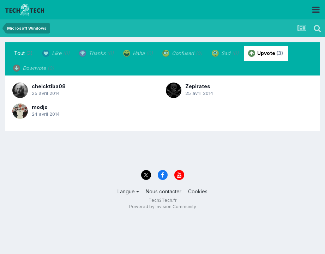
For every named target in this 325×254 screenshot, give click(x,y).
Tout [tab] (23, 53)
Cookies (197, 191)
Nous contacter (163, 191)
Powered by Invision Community (162, 206)
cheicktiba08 (49, 86)
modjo (40, 107)
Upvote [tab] (265, 53)
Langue (128, 191)
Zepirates (197, 86)
